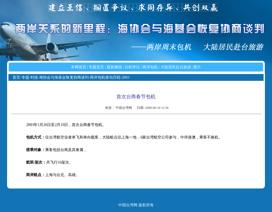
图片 (197, 67)
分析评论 (132, 67)
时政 (34, 77)
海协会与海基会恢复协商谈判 (64, 77)
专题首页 (96, 67)
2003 (125, 77)
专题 (25, 77)
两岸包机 (150, 67)
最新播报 (114, 67)
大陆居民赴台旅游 (175, 67)
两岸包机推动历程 (105, 77)
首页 (16, 77)
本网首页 (78, 67)
